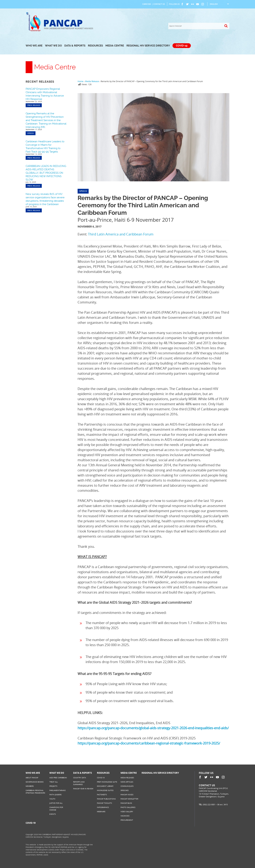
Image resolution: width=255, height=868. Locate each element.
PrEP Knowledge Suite (107, 782)
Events (52, 814)
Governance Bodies (34, 782)
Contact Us (159, 4)
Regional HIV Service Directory (148, 45)
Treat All (53, 782)
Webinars (101, 811)
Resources (95, 45)
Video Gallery (127, 811)
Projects (53, 786)
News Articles (127, 782)
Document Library (105, 786)
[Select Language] (219, 4)
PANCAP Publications (106, 799)
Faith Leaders (55, 794)
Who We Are (34, 45)
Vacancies (125, 816)
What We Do (53, 45)
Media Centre (114, 45)
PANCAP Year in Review (83, 788)
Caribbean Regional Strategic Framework (35, 791)
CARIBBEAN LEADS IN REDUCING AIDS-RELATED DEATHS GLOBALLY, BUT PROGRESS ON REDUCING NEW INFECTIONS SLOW (46, 173)
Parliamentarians (57, 790)
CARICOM (146, 4)
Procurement (127, 820)
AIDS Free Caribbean (58, 777)
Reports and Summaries (79, 783)
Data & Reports (74, 45)
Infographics (103, 807)
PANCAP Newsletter (129, 799)
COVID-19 (181, 45)
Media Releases (127, 777)
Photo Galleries (128, 807)
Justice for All (55, 803)
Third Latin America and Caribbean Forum (120, 234)
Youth (52, 799)
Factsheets (102, 794)
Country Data (79, 777)
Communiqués (127, 786)
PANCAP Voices (127, 794)
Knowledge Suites (105, 790)
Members (30, 786)
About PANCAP (32, 777)
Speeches (125, 790)
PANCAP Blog (126, 803)
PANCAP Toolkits (104, 803)
